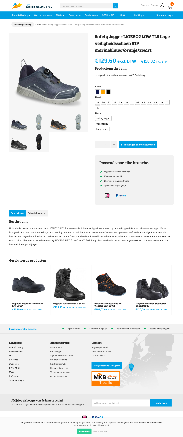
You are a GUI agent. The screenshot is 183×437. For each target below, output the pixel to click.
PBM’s (12, 355)
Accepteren (84, 431)
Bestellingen (56, 351)
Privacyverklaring (58, 359)
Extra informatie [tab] (36, 213)
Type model (101, 123)
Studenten (14, 364)
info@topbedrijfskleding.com (107, 365)
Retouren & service (59, 368)
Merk (98, 113)
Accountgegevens (58, 376)
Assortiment (56, 347)
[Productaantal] (106, 145)
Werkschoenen (16, 351)
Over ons (145, 5)
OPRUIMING (14, 368)
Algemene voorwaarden (61, 355)
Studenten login (16, 380)
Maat (98, 97)
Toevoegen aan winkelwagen (139, 144)
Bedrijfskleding (16, 347)
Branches (13, 359)
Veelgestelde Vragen (59, 372)
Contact (154, 5)
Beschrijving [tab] (17, 213)
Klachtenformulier (58, 364)
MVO (11, 372)
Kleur (98, 86)
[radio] (97, 92)
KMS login (13, 376)
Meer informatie (100, 431)
